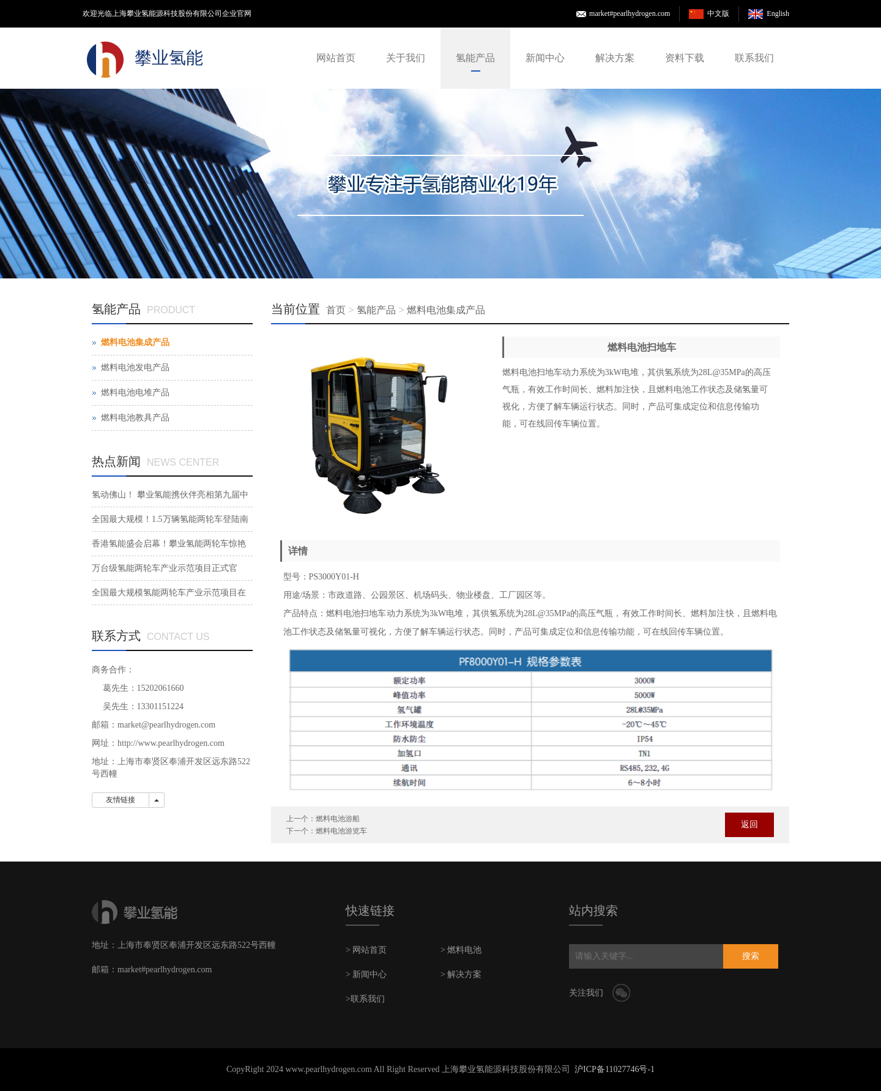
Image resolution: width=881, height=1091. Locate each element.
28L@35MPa (722, 372)
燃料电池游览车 (341, 831)
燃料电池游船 (338, 818)
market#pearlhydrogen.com (629, 13)
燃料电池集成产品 (446, 310)
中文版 (718, 13)
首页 (336, 310)
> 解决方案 (461, 974)
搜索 (750, 956)
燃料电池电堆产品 (135, 392)
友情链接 (121, 799)
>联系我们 (365, 998)
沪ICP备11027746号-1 (614, 1069)
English (778, 13)
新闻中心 (545, 58)
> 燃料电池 (461, 950)
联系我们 (754, 58)
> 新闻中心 (366, 974)
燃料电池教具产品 (135, 417)
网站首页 (335, 58)
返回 (749, 824)
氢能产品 (475, 58)
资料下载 (684, 58)
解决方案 (614, 58)
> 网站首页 (366, 950)
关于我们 (405, 58)
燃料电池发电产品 (135, 367)
